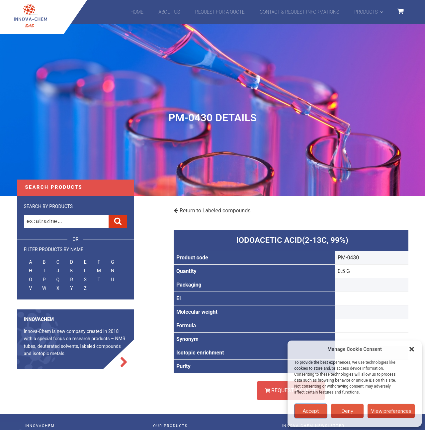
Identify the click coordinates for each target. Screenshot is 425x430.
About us (169, 12)
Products (369, 12)
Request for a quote (220, 12)
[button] (411, 349)
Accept (310, 411)
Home (136, 12)
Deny (347, 411)
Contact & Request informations (299, 12)
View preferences (391, 411)
